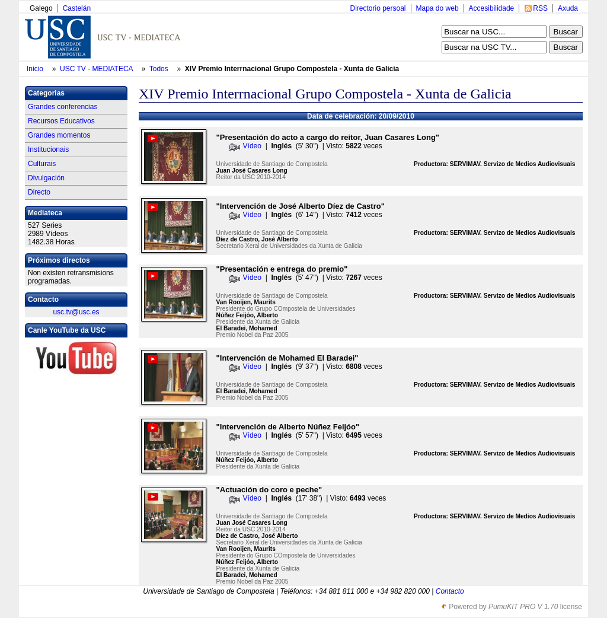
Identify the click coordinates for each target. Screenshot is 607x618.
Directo (39, 192)
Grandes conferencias (62, 107)
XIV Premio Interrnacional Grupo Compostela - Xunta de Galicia (292, 69)
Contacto (450, 591)
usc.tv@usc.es (76, 312)
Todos (159, 69)
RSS (540, 8)
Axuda (568, 8)
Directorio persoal (377, 8)
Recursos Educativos (61, 121)
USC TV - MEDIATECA (97, 69)
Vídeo (252, 146)
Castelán (77, 8)
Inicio (36, 69)
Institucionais (48, 149)
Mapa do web (437, 8)
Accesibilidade (492, 8)
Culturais (42, 164)
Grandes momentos (59, 135)
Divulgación (46, 178)
